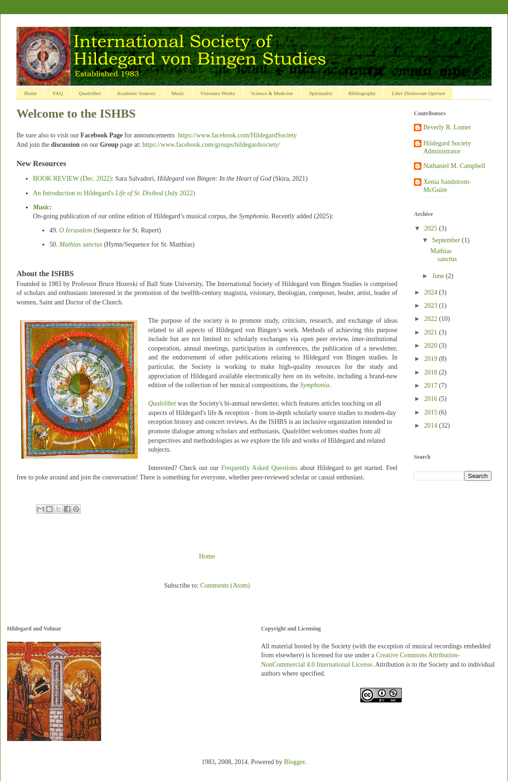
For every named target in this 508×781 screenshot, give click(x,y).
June (438, 275)
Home (30, 93)
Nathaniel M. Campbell (454, 165)
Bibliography (362, 93)
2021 (431, 332)
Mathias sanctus (80, 244)
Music (177, 93)
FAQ (58, 93)
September (446, 240)
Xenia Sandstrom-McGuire (447, 185)
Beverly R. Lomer (447, 127)
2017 (431, 385)
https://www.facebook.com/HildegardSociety (237, 135)
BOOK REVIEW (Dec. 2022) (72, 178)
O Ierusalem (75, 230)
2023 (431, 305)
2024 (431, 292)
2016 (431, 398)
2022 (431, 318)
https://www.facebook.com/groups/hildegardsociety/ (211, 144)
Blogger (294, 761)
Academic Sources (136, 93)
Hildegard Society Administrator (447, 147)
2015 (431, 412)
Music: (42, 207)
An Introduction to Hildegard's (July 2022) (114, 193)
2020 (431, 345)
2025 (431, 228)
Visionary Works (217, 93)
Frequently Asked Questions (259, 467)
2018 (431, 372)
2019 (431, 358)
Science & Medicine (272, 93)
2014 (431, 425)
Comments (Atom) (225, 585)
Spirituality (321, 93)
